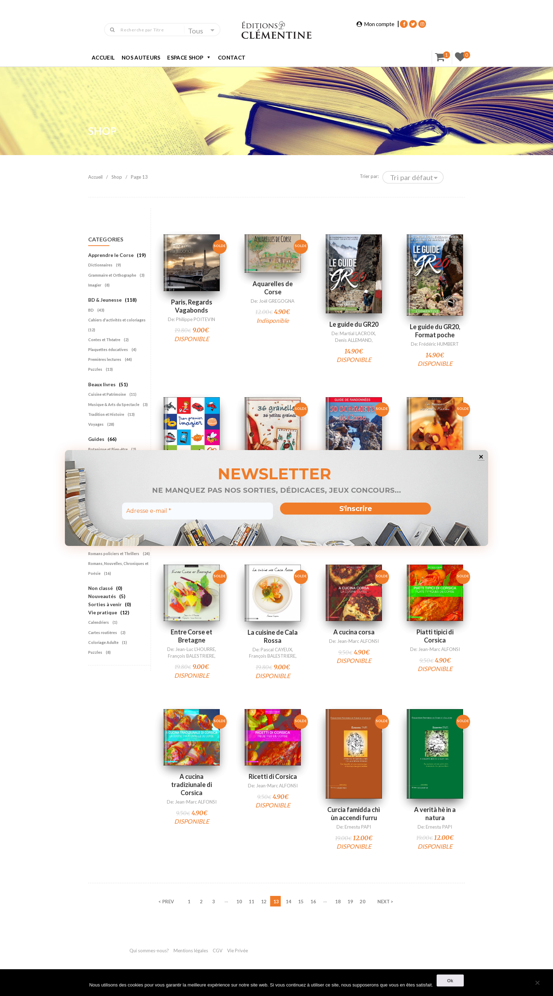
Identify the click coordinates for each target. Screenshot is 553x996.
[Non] (537, 981)
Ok (450, 980)
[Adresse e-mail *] (197, 511)
